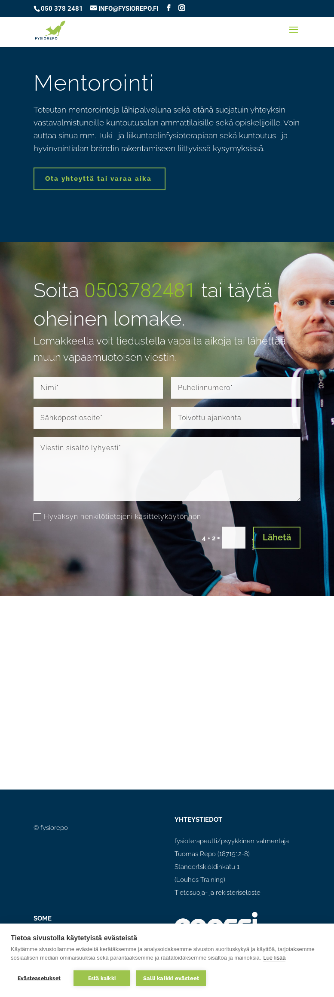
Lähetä (277, 537)
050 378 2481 (62, 8)
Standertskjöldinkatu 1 (207, 867)
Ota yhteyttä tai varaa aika (98, 179)
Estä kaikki (102, 979)
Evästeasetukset (39, 979)
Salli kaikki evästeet (171, 978)
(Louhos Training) (200, 880)
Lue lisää (274, 957)
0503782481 (140, 290)
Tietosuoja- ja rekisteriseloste (217, 892)
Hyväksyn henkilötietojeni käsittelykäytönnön (117, 516)
